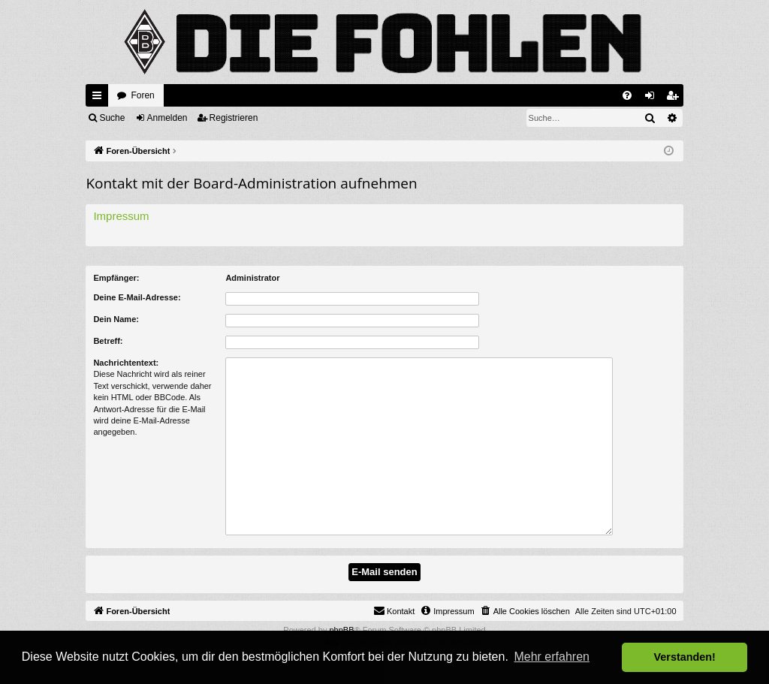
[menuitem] (627, 95)
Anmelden (167, 118)
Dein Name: (116, 319)
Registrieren (234, 118)
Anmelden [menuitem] (652, 98)
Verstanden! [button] (685, 657)
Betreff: (107, 340)
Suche (112, 118)
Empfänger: (116, 277)
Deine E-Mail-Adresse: (136, 297)
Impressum (121, 215)
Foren (142, 95)
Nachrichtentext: (125, 362)
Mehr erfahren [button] (552, 656)
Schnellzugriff (100, 98)
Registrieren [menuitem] (675, 98)
